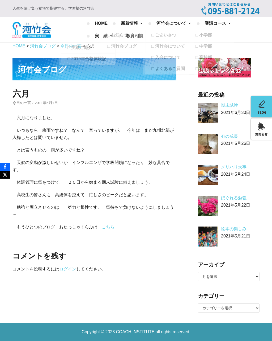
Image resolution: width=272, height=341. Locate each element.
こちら (108, 227)
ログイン (67, 269)
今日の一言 (21, 103)
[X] (5, 175)
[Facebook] (5, 167)
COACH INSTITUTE (136, 332)
